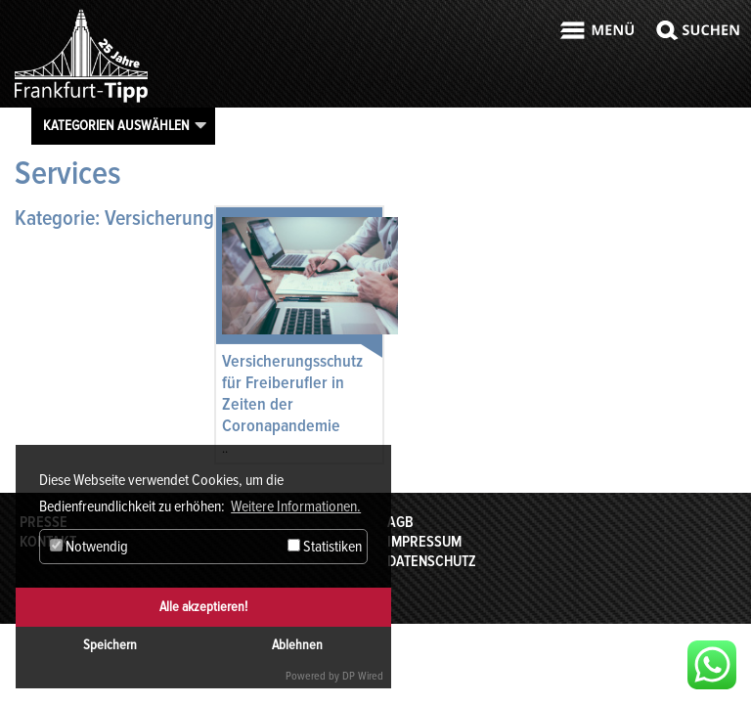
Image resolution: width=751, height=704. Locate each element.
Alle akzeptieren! (203, 606)
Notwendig (89, 546)
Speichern (110, 645)
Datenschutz (431, 561)
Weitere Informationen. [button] (296, 506)
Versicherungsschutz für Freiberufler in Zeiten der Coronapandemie (292, 393)
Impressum (424, 541)
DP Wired (362, 676)
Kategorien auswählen (116, 125)
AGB (400, 522)
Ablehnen (297, 645)
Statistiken (324, 546)
